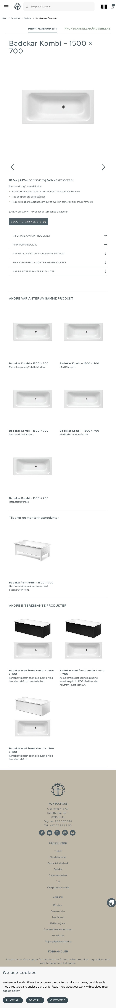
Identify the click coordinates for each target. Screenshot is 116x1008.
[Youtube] (73, 833)
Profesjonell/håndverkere (87, 28)
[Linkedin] (49, 833)
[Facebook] (42, 833)
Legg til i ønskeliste (28, 222)
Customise (57, 1000)
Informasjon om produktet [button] (60, 235)
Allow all (13, 1000)
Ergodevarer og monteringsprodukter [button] (60, 262)
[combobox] (63, 6)
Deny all (35, 1000)
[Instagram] (65, 833)
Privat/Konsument (42, 28)
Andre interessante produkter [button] (60, 271)
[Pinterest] (57, 833)
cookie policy (11, 991)
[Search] (27, 6)
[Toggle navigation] (6, 6)
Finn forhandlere (60, 244)
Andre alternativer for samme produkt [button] (60, 253)
